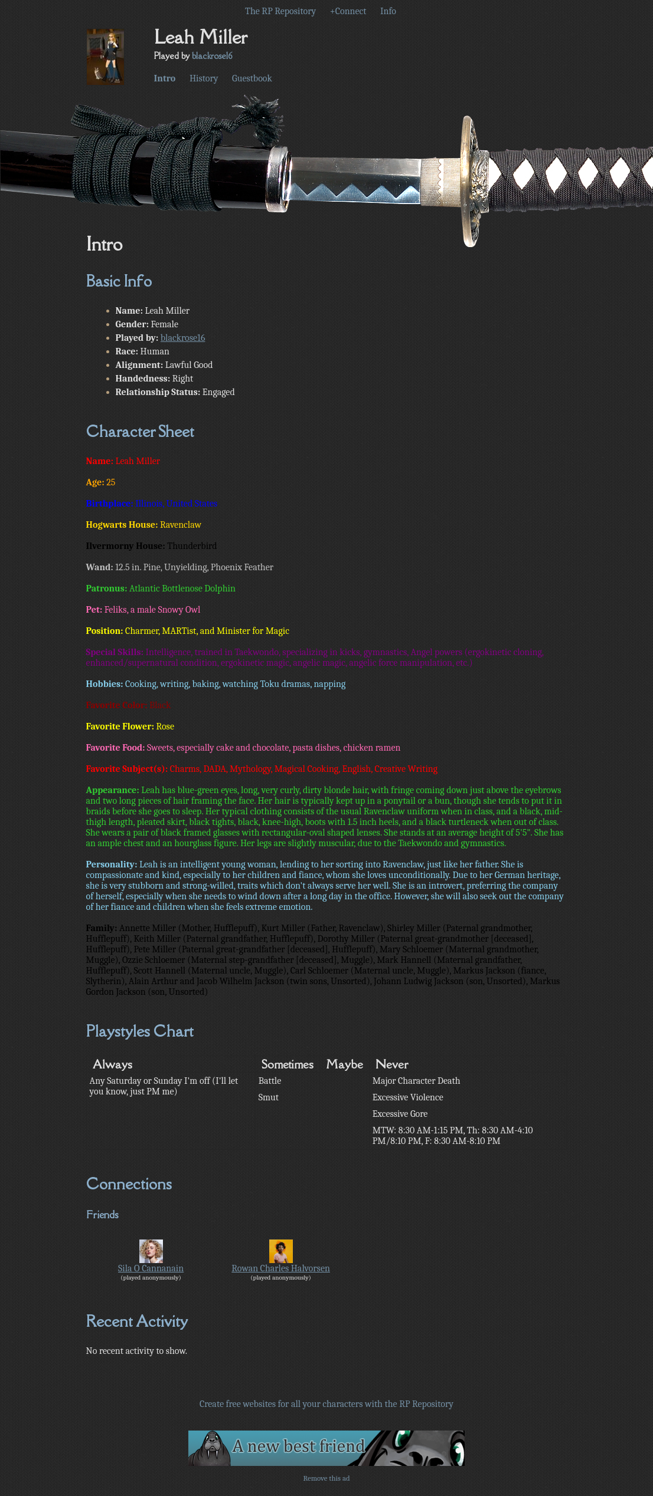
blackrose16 (212, 55)
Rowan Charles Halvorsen (280, 1268)
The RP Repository (280, 11)
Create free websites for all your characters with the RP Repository (326, 1404)
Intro (165, 78)
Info (388, 11)
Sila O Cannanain (151, 1268)
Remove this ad (326, 1478)
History (204, 78)
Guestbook (252, 78)
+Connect (348, 11)
